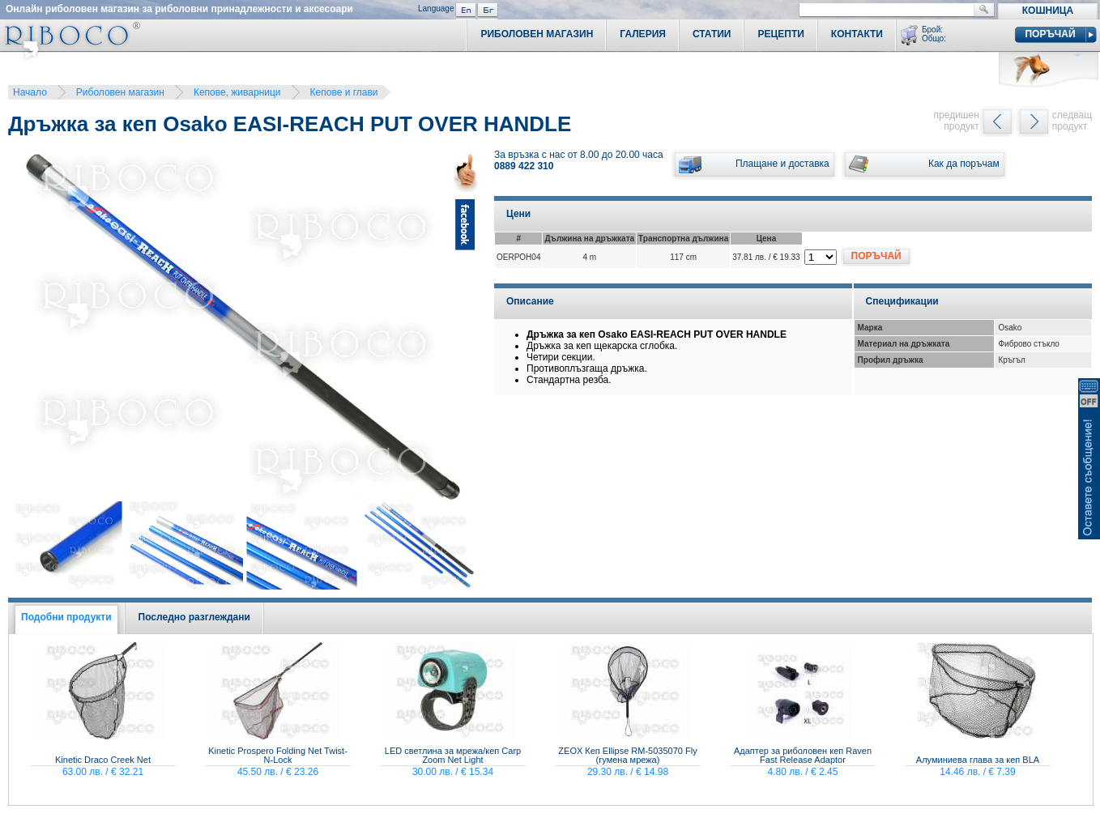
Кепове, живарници (237, 92)
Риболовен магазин (120, 92)
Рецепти (780, 34)
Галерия (643, 34)
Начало (30, 92)
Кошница (1047, 10)
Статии (712, 34)
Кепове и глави (344, 92)
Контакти (857, 34)
